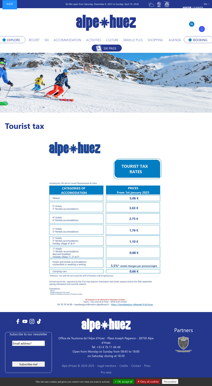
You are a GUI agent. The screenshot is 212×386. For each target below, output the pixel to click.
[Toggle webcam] (159, 6)
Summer (198, 7)
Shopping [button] (155, 39)
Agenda (175, 39)
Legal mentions (106, 366)
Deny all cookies (148, 381)
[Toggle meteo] (151, 6)
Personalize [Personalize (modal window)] (170, 381)
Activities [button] (93, 39)
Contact (136, 366)
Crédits (124, 366)
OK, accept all (123, 381)
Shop (9, 4)
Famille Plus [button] (133, 39)
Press (147, 366)
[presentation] (33, 355)
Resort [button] (34, 39)
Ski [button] (47, 39)
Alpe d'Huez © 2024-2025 (78, 366)
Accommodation (67, 39)
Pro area (106, 372)
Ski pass (110, 48)
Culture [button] (112, 39)
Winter (187, 7)
